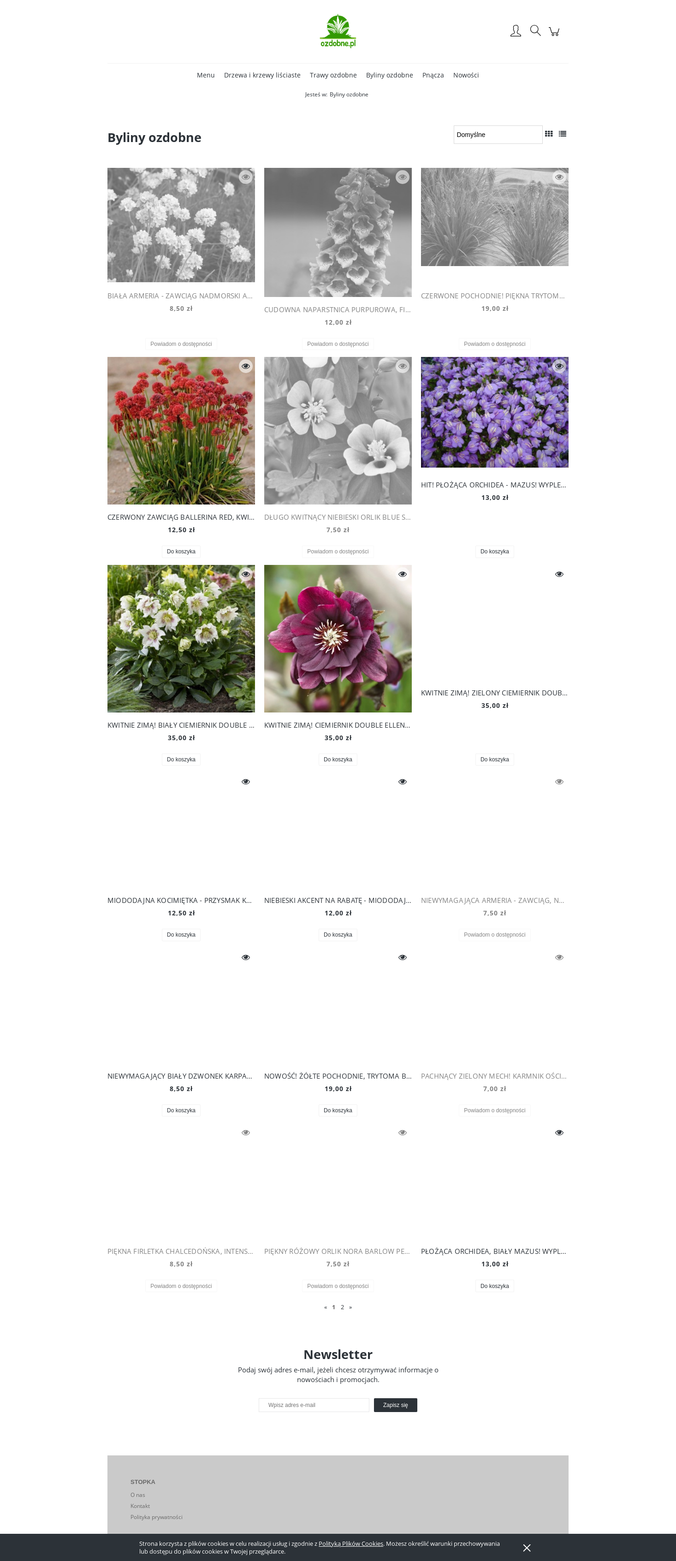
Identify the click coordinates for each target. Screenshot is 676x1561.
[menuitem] (206, 75)
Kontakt (140, 1506)
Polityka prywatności (156, 1517)
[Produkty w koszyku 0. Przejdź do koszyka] (555, 36)
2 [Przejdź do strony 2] (342, 1307)
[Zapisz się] (395, 1405)
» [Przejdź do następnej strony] (350, 1307)
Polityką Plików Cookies (351, 1543)
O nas (137, 1495)
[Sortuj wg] (498, 134)
